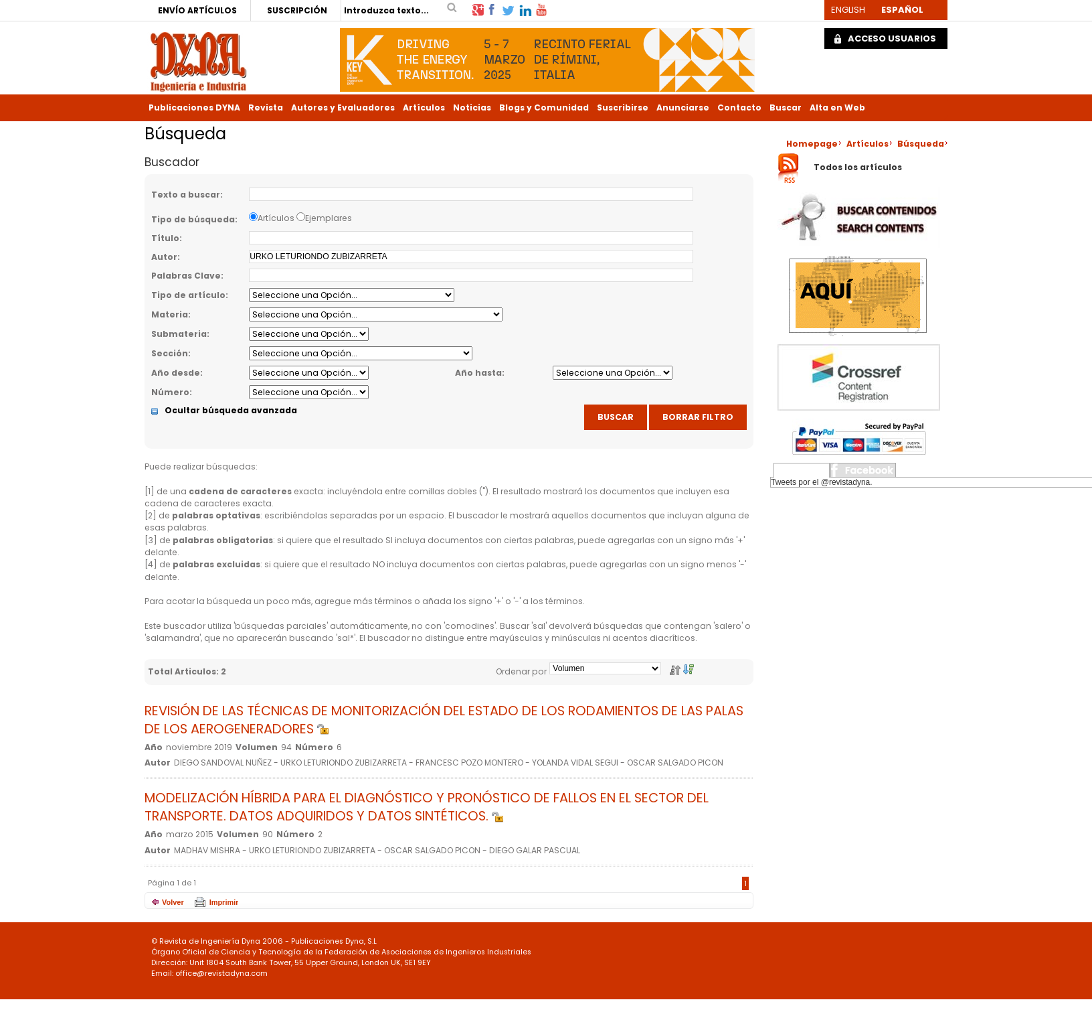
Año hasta (478, 372)
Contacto (739, 107)
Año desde (175, 372)
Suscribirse (622, 107)
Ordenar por (521, 671)
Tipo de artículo (188, 295)
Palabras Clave (186, 275)
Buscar (785, 107)
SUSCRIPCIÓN (297, 10)
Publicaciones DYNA (194, 107)
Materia (169, 314)
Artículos (424, 107)
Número (170, 392)
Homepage (812, 143)
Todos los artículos (858, 167)
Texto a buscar (185, 194)
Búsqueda (920, 143)
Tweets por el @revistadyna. (822, 482)
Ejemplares (328, 218)
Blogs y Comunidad (544, 107)
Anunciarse (682, 107)
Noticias (472, 107)
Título (165, 238)
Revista (265, 107)
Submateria (179, 334)
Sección (169, 353)
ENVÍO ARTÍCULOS (197, 10)
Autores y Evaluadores (343, 107)
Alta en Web (837, 107)
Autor (164, 257)
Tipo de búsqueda (193, 219)
